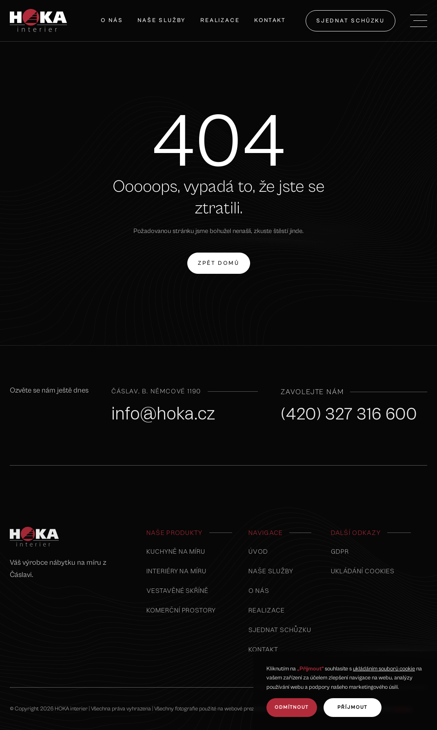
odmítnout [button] (292, 707)
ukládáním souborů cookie (384, 669)
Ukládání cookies (363, 571)
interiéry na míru (176, 571)
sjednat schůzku (350, 21)
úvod (258, 551)
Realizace (220, 20)
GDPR (340, 551)
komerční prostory (181, 610)
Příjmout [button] (352, 707)
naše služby (162, 20)
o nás (258, 590)
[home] (38, 20)
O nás (112, 20)
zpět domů (218, 258)
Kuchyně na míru (175, 551)
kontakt (263, 649)
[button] (418, 21)
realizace (266, 610)
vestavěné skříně (177, 590)
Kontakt (270, 20)
